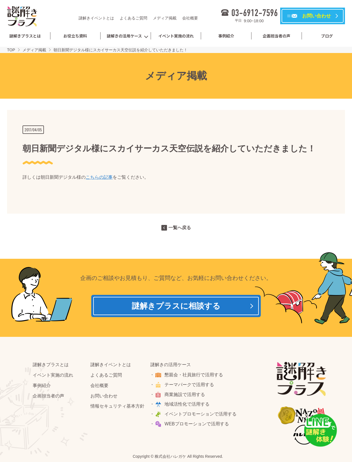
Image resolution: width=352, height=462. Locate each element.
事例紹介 (226, 36)
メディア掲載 (165, 18)
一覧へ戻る (179, 227)
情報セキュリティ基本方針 (117, 406)
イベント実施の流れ (176, 36)
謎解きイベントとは (96, 18)
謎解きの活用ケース (124, 36)
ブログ (327, 36)
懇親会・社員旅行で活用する (194, 374)
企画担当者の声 (276, 36)
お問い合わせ (103, 396)
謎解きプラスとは (25, 36)
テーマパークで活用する (189, 384)
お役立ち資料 (75, 36)
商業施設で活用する (185, 394)
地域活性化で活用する (187, 404)
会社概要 (190, 18)
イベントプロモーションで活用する (201, 414)
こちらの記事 (99, 177)
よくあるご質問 (133, 18)
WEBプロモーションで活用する (197, 423)
